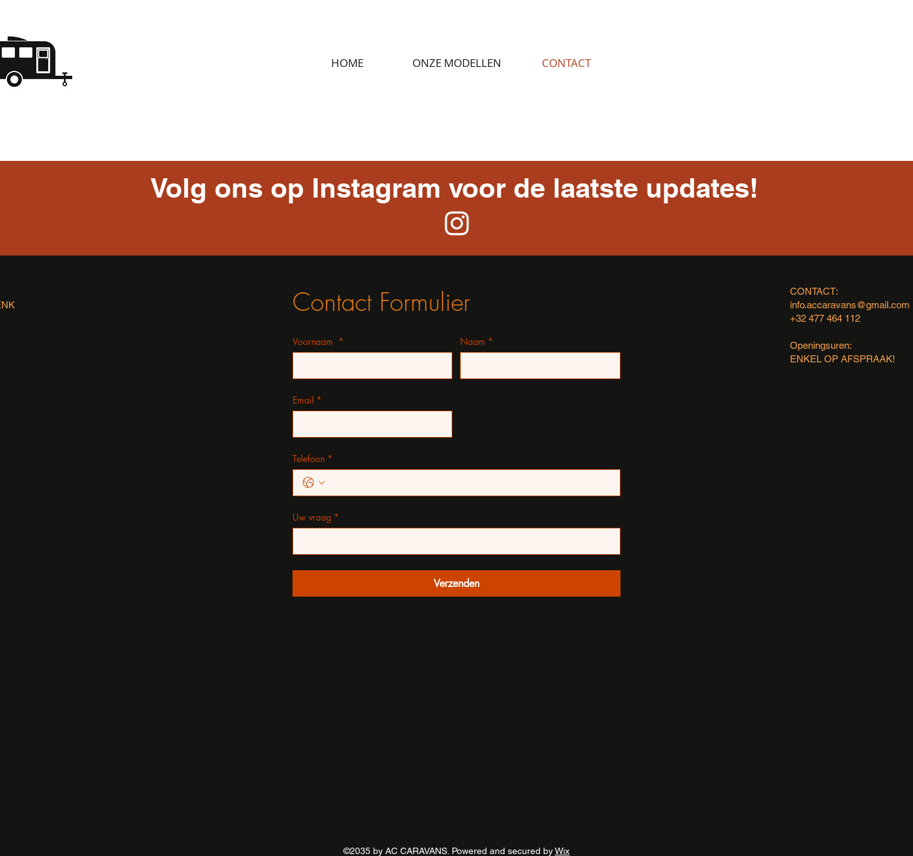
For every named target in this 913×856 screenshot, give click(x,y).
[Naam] (536, 365)
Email (307, 400)
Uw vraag (316, 517)
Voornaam (318, 341)
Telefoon (312, 458)
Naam (476, 341)
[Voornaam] (369, 365)
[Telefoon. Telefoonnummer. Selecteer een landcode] (314, 482)
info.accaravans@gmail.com (850, 304)
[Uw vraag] (452, 541)
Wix (562, 851)
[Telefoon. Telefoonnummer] (469, 483)
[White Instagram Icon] (457, 223)
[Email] (369, 424)
